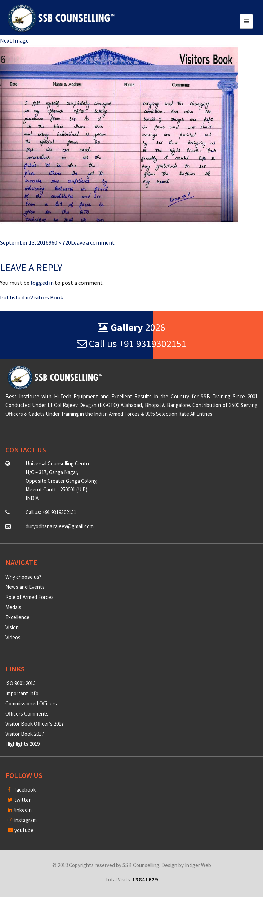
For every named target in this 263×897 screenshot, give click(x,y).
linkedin (20, 809)
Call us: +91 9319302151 (51, 512)
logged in (42, 282)
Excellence (17, 617)
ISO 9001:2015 (20, 683)
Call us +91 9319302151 (132, 343)
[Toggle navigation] (246, 21)
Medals (13, 607)
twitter (19, 799)
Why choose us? (23, 576)
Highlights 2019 (22, 743)
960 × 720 (60, 242)
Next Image (14, 40)
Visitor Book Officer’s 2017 (34, 723)
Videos (13, 637)
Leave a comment (93, 242)
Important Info (22, 693)
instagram (22, 820)
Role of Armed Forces (29, 597)
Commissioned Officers (31, 703)
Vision (12, 627)
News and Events (25, 586)
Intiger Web (198, 865)
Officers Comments (27, 713)
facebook (22, 789)
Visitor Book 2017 (24, 733)
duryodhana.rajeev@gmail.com (60, 526)
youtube (21, 830)
